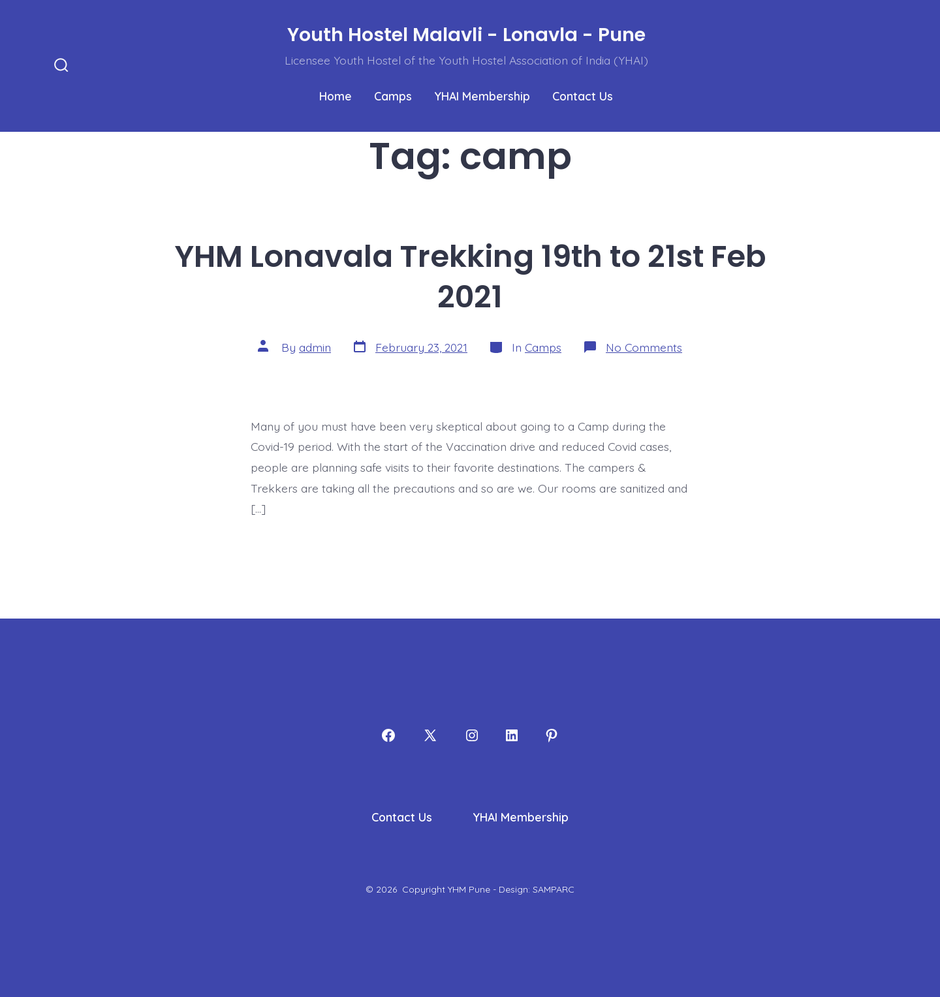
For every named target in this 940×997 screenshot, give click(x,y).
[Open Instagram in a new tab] (472, 735)
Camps (393, 96)
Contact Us (582, 96)
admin (315, 347)
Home (335, 96)
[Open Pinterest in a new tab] (551, 735)
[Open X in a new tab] (430, 735)
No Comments (644, 347)
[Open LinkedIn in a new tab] (512, 735)
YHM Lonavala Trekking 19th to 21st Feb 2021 (470, 276)
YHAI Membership (482, 96)
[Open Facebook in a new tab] (388, 735)
